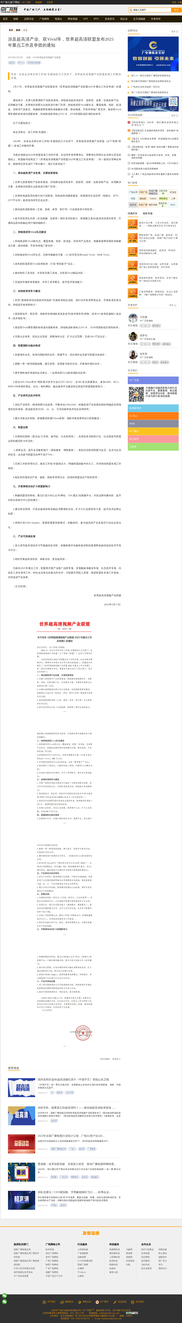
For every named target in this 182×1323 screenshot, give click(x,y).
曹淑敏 (54, 1177)
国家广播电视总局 (58, 1149)
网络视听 (156, 344)
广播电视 (91, 1149)
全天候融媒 (139, 19)
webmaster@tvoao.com (109, 1313)
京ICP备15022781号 (122, 1310)
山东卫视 (69, 1092)
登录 (174, 2)
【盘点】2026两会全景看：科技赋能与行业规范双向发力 (155, 140)
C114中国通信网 (85, 1261)
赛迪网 (129, 1253)
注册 (179, 2)
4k (52, 1092)
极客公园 (113, 1272)
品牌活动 (29, 19)
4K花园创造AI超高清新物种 (144, 169)
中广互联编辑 (146, 321)
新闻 (18, 30)
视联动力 (162, 1268)
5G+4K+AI (145, 326)
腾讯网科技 (114, 1253)
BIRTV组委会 (147, 1249)
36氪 (128, 1264)
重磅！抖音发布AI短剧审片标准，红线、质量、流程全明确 (155, 156)
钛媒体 (112, 1268)
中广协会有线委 (21, 1276)
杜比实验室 (146, 1268)
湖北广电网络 (52, 1253)
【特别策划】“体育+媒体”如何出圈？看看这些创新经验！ (155, 148)
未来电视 (145, 1253)
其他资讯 (109, 19)
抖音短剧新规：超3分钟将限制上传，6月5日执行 (155, 163)
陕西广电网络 (52, 1264)
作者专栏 (156, 19)
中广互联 (26, 2)
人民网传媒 (82, 1249)
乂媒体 (80, 1276)
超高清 (11, 63)
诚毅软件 (162, 1257)
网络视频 (72, 19)
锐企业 (123, 19)
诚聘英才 (66, 1302)
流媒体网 (81, 1257)
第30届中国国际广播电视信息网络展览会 (151, 81)
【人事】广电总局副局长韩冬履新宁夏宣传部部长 (155, 175)
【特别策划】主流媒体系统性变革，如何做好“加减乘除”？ (155, 131)
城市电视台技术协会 (23, 1272)
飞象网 (129, 1249)
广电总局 (64, 1177)
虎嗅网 (129, 1257)
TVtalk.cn (81, 1272)
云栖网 (80, 1268)
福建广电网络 (52, 1272)
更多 (174, 31)
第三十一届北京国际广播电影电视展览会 (151, 75)
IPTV (96, 19)
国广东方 (162, 1261)
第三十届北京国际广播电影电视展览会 (150, 92)
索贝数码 (145, 1261)
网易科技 (113, 1264)
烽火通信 (162, 1253)
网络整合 (74, 1177)
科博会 (54, 1205)
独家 (15, 19)
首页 (5, 19)
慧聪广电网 (82, 1264)
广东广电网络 (52, 1268)
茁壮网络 (145, 1257)
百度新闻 (130, 1261)
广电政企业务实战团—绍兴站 (145, 87)
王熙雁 (143, 317)
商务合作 (84, 1302)
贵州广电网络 (52, 1257)
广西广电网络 (52, 1261)
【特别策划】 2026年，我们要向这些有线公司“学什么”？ (155, 123)
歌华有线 (50, 1249)
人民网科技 (114, 1257)
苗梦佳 (143, 335)
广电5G (72, 1149)
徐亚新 (143, 353)
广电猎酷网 (82, 1253)
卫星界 (50, 2)
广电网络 (44, 19)
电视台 (58, 19)
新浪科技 (113, 1261)
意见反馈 (119, 1302)
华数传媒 (162, 1249)
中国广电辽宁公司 (54, 1276)
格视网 (38, 2)
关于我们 (49, 1302)
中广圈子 (102, 1302)
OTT (85, 19)
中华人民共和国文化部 (24, 1268)
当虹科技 (145, 1264)
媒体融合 (94, 1177)
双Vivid (21, 63)
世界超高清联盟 (33, 63)
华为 (162, 1264)
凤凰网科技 (114, 1249)
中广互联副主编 (147, 339)
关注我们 (137, 1302)
